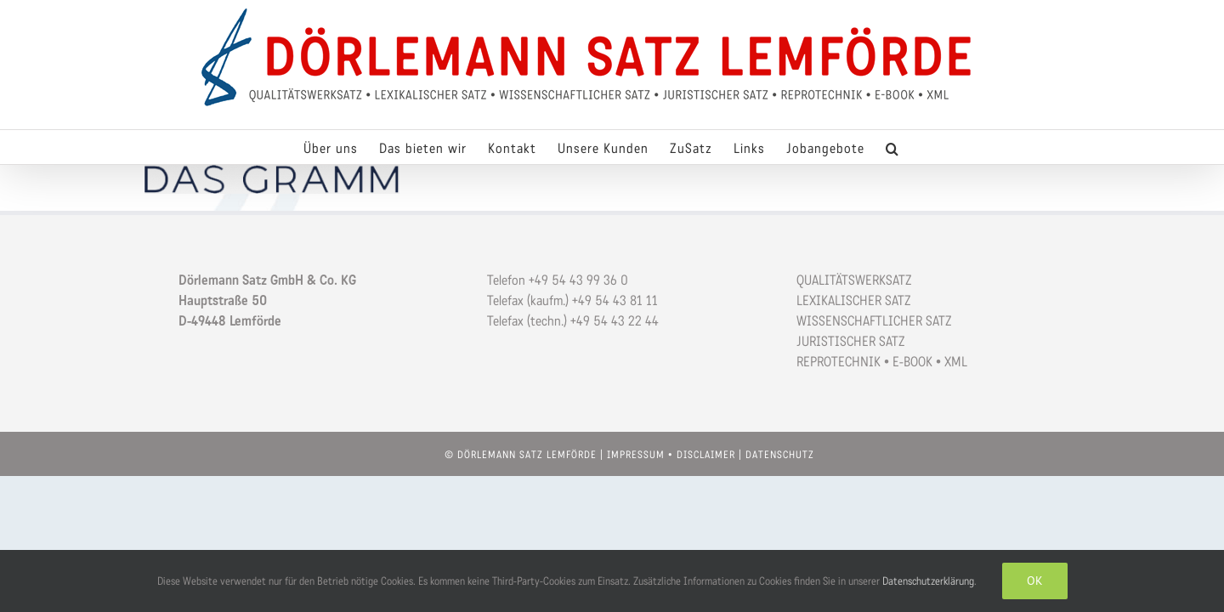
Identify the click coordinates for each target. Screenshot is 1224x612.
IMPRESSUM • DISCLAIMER (671, 455)
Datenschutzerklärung (928, 581)
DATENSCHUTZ (779, 455)
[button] (918, 147)
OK (1035, 580)
